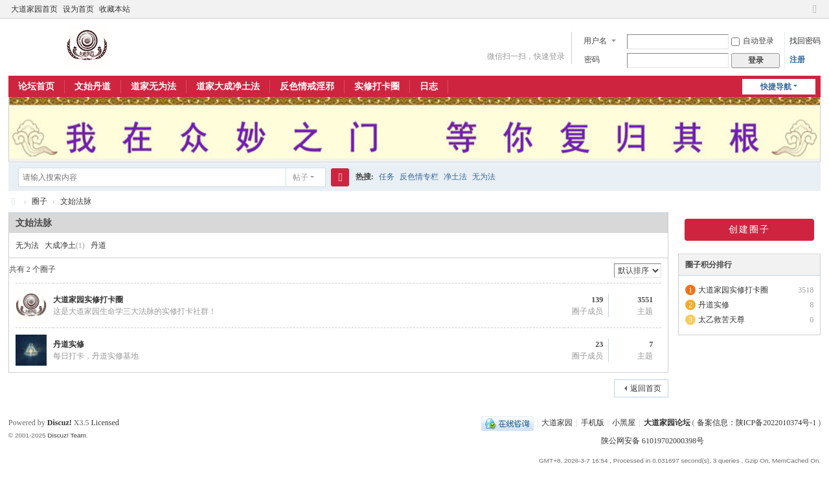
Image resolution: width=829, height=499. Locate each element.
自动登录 (752, 40)
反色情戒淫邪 (307, 86)
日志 (429, 86)
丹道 (98, 245)
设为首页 (78, 9)
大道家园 (557, 422)
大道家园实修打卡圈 (88, 299)
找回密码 (805, 40)
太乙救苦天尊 (721, 319)
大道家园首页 (34, 9)
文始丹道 (92, 86)
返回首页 (645, 388)
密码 (592, 59)
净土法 (455, 176)
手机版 (592, 422)
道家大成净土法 (228, 86)
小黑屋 (623, 422)
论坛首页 (36, 86)
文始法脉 (75, 201)
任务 (386, 176)
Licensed (105, 422)
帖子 (300, 177)
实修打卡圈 (377, 86)
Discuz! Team (66, 435)
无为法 (483, 176)
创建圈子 (749, 229)
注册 (797, 59)
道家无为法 (153, 86)
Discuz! (59, 422)
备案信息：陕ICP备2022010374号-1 (758, 422)
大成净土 (60, 245)
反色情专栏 (419, 176)
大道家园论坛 (13, 201)
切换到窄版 (815, 14)
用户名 (595, 40)
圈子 (39, 201)
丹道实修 (68, 344)
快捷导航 (775, 86)
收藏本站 (114, 9)
